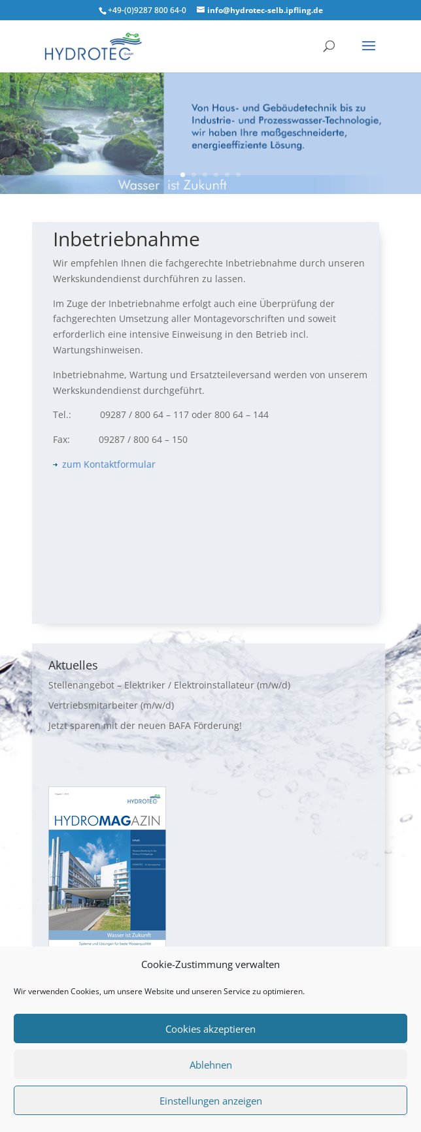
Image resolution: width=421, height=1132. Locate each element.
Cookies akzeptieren (210, 1028)
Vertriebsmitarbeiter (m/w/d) (111, 705)
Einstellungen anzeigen (211, 1100)
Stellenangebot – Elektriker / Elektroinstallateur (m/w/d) (169, 685)
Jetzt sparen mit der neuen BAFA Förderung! (145, 725)
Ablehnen (211, 1064)
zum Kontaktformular (104, 464)
